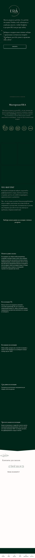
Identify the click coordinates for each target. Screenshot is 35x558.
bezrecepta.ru (17, 553)
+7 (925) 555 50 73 (16, 465)
